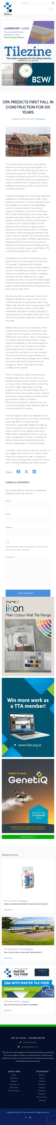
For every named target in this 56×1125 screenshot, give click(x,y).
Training (42, 1100)
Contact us (14, 1084)
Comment (11, 557)
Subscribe (14, 1087)
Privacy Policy (14, 1091)
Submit (14, 1081)
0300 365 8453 (30, 1042)
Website (9, 527)
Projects (42, 1094)
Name (9, 501)
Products (23, 901)
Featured (40, 119)
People (42, 1087)
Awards (42, 1075)
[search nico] (35, 3)
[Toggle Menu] (51, 10)
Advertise (14, 1078)
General (25, 1001)
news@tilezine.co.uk (30, 1047)
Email (8, 514)
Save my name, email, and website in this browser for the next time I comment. (27, 548)
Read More (8, 910)
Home (14, 1075)
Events (42, 1078)
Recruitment (42, 1097)
